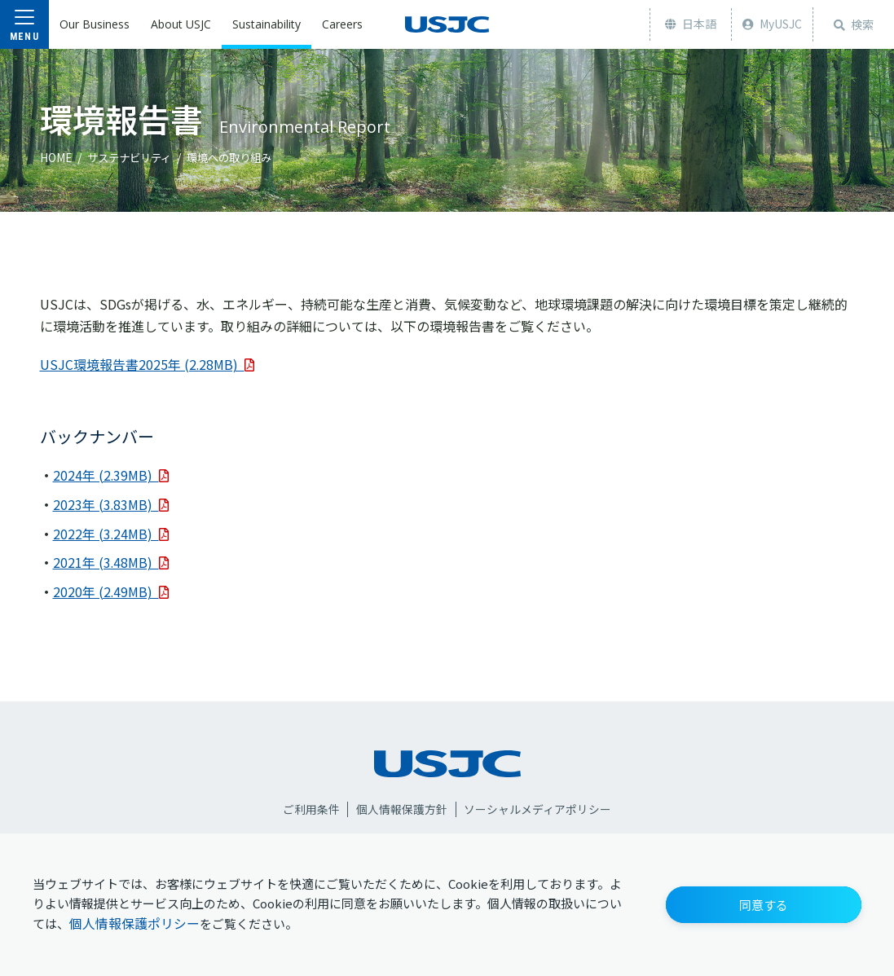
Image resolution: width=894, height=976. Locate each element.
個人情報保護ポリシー (134, 924)
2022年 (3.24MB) (111, 532)
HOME (56, 157)
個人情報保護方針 (401, 807)
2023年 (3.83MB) (111, 503)
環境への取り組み (239, 157)
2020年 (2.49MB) (111, 589)
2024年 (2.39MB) (111, 475)
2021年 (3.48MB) (111, 560)
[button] (763, 904)
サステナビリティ (133, 157)
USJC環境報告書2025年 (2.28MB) (147, 364)
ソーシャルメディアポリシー (538, 807)
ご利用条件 (310, 807)
